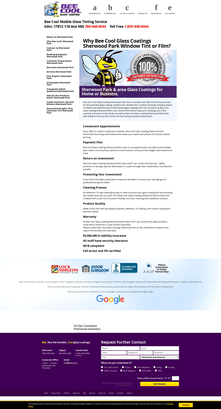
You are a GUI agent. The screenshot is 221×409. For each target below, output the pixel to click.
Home (46, 393)
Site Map (120, 393)
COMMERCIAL (110, 14)
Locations (170, 14)
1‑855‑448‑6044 (136, 26)
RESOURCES (156, 14)
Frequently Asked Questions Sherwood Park (60, 90)
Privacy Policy (56, 393)
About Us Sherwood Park (60, 36)
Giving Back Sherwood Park (58, 83)
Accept (186, 405)
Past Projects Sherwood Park (59, 77)
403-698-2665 (65, 353)
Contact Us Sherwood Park (58, 49)
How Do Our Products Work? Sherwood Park (58, 96)
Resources (76, 393)
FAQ (84, 393)
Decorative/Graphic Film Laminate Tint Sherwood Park (60, 110)
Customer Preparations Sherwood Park (59, 61)
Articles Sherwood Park (59, 71)
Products (67, 393)
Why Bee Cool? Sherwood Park (60, 42)
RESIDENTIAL (94, 14)
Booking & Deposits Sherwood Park (57, 55)
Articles (111, 393)
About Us (92, 393)
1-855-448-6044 (82, 353)
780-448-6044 (48, 353)
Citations (129, 393)
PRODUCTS (142, 14)
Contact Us (102, 393)
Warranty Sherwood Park (60, 67)
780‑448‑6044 (95, 26)
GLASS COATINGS (127, 14)
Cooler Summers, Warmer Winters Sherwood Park (60, 103)
